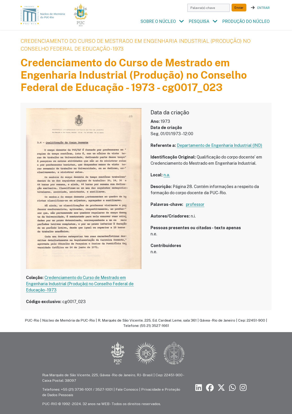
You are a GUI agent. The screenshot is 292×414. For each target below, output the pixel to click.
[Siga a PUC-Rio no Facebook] (210, 387)
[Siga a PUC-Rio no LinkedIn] (198, 387)
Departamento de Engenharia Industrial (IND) (219, 145)
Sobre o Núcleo (158, 21)
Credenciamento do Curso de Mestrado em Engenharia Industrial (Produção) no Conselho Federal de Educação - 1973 (80, 284)
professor (195, 204)
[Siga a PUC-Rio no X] (221, 387)
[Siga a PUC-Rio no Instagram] (243, 387)
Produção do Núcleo (246, 21)
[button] (181, 22)
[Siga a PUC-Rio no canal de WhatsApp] (232, 387)
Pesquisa (199, 21)
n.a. (167, 175)
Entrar (263, 8)
